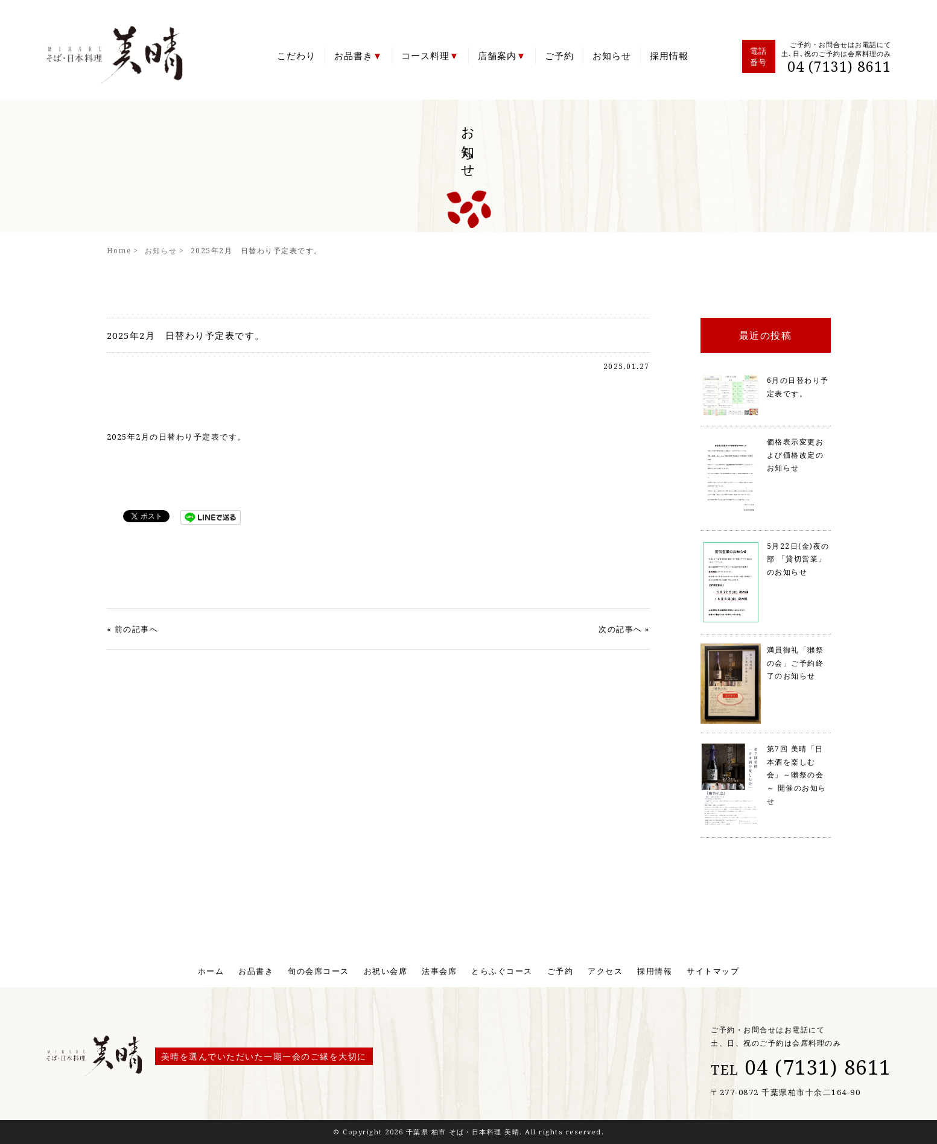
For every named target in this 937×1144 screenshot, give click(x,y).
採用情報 (669, 55)
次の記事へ (621, 629)
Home (119, 250)
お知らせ (611, 55)
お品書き (353, 55)
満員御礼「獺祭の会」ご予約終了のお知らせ (795, 663)
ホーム (211, 970)
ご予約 (559, 55)
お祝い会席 (386, 970)
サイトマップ (713, 970)
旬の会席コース (318, 970)
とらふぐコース (502, 970)
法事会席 (439, 970)
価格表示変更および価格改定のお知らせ (795, 455)
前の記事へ (137, 629)
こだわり (296, 55)
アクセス (605, 970)
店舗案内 (497, 55)
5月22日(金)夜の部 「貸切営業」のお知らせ (798, 559)
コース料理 (425, 55)
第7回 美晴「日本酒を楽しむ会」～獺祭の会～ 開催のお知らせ (797, 775)
